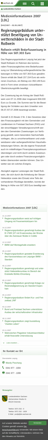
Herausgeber (7, 390)
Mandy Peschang (14, 363)
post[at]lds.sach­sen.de (23, 414)
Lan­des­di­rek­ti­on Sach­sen (12, 9)
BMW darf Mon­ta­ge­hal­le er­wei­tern (20, 245)
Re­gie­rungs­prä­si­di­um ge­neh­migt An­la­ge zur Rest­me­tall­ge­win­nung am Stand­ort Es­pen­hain (24, 286)
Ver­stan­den (37, 423)
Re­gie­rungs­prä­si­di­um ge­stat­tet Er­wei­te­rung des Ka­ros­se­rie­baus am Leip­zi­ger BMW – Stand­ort (24, 257)
